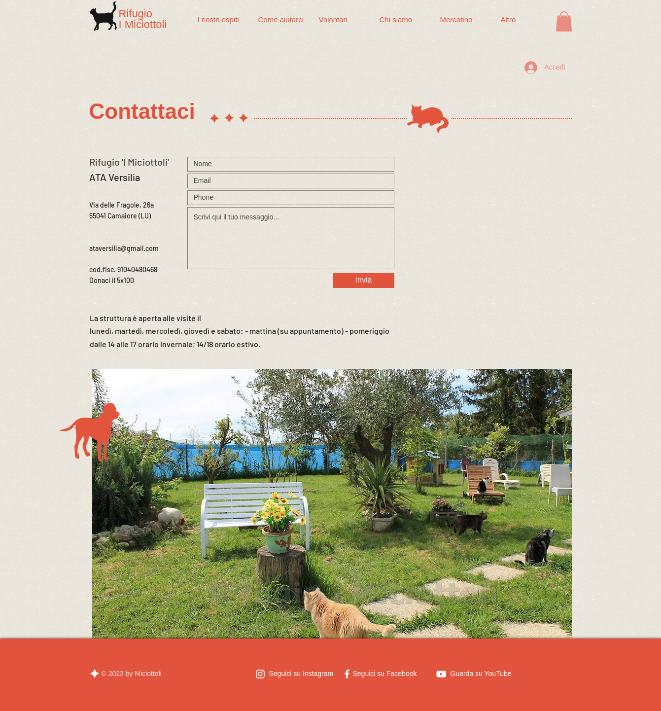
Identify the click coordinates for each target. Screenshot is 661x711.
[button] (564, 21)
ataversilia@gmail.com (124, 248)
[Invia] (363, 280)
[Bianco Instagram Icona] (260, 674)
